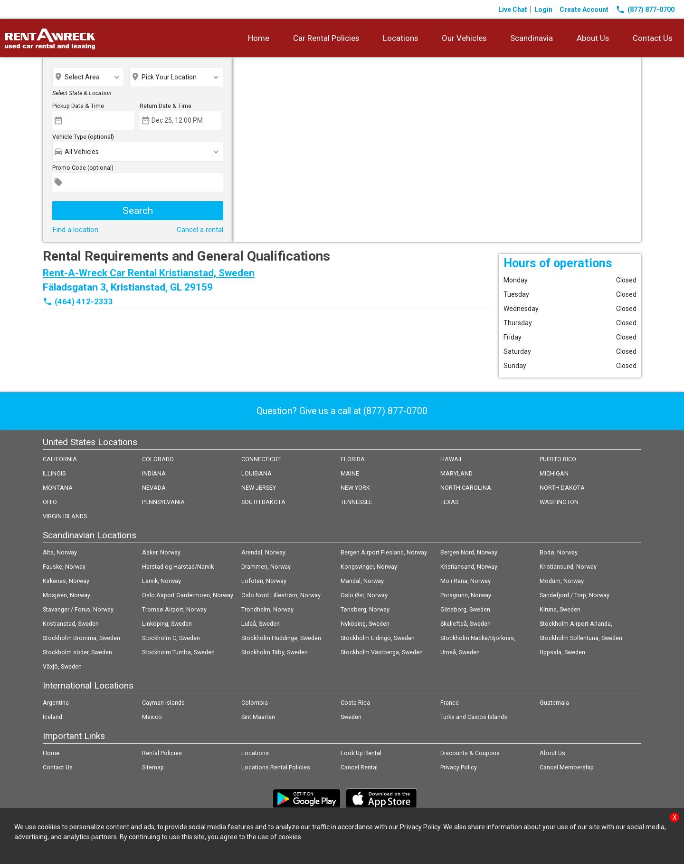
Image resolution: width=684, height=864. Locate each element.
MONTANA (58, 487)
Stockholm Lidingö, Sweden (378, 637)
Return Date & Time (165, 105)
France (449, 702)
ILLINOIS (54, 473)
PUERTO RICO (558, 459)
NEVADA (154, 487)
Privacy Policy (458, 767)
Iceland (52, 716)
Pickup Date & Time (78, 105)
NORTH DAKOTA (562, 487)
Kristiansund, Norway (568, 566)
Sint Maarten (258, 716)
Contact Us (652, 38)
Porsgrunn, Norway (465, 595)
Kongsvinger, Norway (369, 566)
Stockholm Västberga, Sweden (382, 652)
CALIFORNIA (60, 459)
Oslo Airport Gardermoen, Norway (187, 595)
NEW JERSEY (258, 487)
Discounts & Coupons (470, 753)
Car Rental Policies (326, 38)
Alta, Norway (60, 552)
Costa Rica (355, 702)
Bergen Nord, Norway (468, 552)
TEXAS (449, 501)
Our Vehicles (464, 38)
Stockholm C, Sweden (171, 637)
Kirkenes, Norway (66, 580)
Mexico (152, 716)
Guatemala (554, 702)
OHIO (50, 501)
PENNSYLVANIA (163, 501)
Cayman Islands (163, 702)
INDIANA (154, 473)
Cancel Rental (359, 767)
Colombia (254, 702)
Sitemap (153, 767)
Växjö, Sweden (62, 666)
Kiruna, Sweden (560, 609)
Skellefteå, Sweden (465, 623)
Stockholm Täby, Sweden (274, 652)
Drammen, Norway (266, 566)
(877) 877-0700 (645, 9)
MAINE (350, 473)
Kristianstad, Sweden (71, 623)
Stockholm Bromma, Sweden (81, 637)
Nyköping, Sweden (365, 623)
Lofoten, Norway (263, 580)
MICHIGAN (554, 473)
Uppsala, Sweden (562, 652)
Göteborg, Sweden (465, 609)
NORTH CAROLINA (465, 487)
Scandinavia (531, 38)
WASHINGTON (559, 501)
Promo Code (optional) (83, 167)
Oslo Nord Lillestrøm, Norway (281, 595)
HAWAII (450, 459)
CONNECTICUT (261, 459)
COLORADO (158, 459)
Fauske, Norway (64, 566)
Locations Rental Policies (275, 767)
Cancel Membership (567, 767)
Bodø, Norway (559, 552)
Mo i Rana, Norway (465, 580)
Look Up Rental (361, 753)
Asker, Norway (161, 552)
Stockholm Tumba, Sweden (178, 652)
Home (258, 38)
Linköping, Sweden (167, 623)
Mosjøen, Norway (66, 595)
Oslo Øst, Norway (364, 595)
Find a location (75, 229)
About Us (593, 38)
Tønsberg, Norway (365, 609)
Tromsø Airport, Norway (174, 609)
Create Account (584, 9)
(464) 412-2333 (84, 301)
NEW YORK (355, 487)
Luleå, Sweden (260, 623)
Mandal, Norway (362, 580)
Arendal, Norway (263, 552)
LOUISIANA (256, 473)
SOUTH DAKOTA (263, 501)
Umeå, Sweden (460, 652)
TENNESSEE (356, 501)
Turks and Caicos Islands (473, 716)
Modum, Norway (562, 580)
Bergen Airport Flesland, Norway (384, 552)
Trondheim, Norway (267, 609)
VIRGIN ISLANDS (65, 516)
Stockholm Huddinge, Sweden (281, 637)
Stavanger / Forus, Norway (78, 609)
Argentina (56, 702)
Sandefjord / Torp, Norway (574, 595)
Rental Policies (162, 753)
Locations (400, 38)
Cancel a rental (200, 229)
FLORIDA (353, 459)
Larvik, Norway (161, 580)
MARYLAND (456, 473)
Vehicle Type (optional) (83, 136)
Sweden (351, 716)
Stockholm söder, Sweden (77, 652)
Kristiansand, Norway (468, 566)
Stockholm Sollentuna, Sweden (581, 637)
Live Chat (512, 9)
